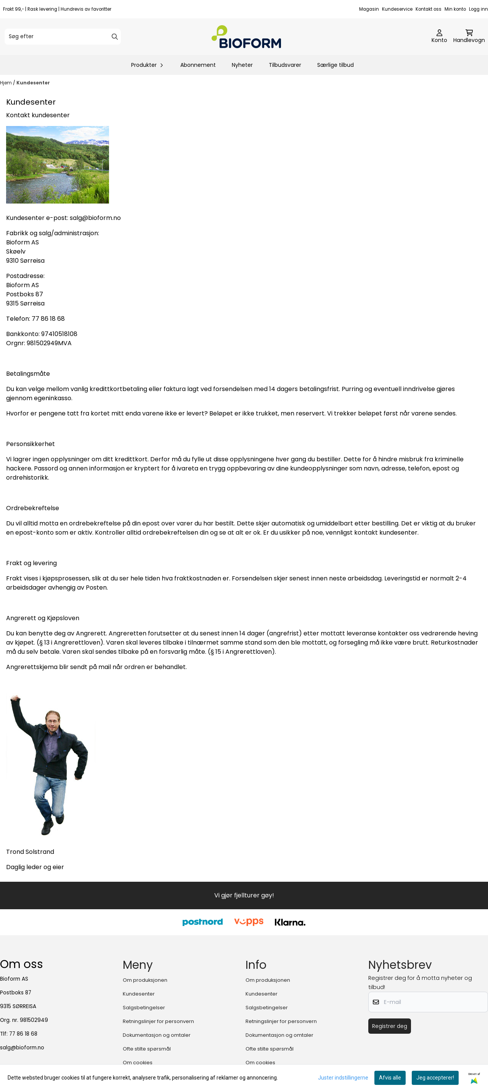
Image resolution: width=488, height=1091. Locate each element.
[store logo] (246, 36)
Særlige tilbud (335, 65)
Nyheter (242, 65)
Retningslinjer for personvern (158, 1021)
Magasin (369, 9)
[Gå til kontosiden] (439, 36)
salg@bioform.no (22, 1047)
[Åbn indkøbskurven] (469, 36)
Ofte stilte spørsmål (147, 1049)
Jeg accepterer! (435, 1078)
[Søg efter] (63, 37)
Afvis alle (390, 1078)
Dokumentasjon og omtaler (157, 1035)
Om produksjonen (145, 980)
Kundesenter (33, 82)
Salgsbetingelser (144, 1007)
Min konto (455, 9)
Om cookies (137, 1062)
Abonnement (198, 65)
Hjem (6, 82)
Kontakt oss (428, 9)
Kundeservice (397, 9)
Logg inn (478, 9)
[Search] (114, 36)
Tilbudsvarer (285, 65)
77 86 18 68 (23, 1034)
